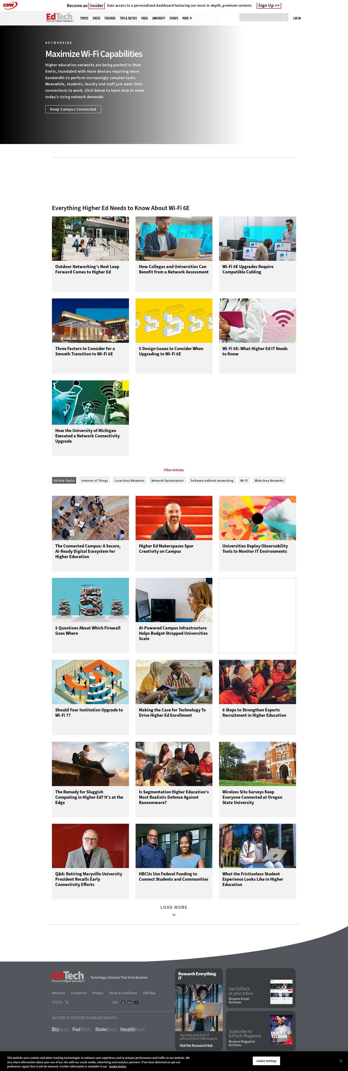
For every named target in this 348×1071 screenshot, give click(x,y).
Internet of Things (94, 481)
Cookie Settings (267, 1061)
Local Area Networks (129, 481)
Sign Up (266, 5)
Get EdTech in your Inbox (241, 993)
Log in (297, 18)
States (96, 18)
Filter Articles (174, 470)
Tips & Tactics (128, 18)
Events (174, 18)
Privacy (98, 995)
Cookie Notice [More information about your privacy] (117, 1066)
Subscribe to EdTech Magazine (245, 1035)
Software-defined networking (212, 481)
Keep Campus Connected (73, 109)
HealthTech (133, 1031)
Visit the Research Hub (196, 1048)
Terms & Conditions (123, 995)
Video (144, 18)
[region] (174, 1061)
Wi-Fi (244, 481)
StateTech (106, 1031)
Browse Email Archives (239, 1002)
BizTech (60, 1031)
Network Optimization (167, 481)
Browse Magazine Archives (242, 1045)
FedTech (82, 1031)
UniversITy (158, 18)
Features (110, 18)
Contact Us (79, 995)
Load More (174, 914)
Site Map (149, 995)
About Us (58, 995)
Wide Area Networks (269, 481)
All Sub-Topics (64, 481)
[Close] (341, 1060)
